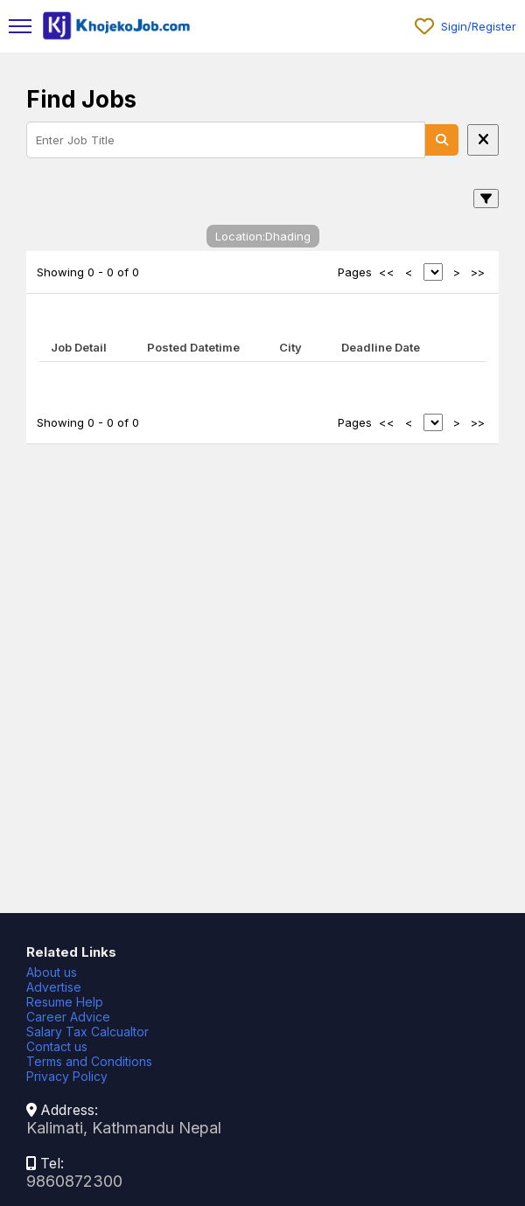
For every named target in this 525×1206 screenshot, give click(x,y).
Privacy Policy (67, 1076)
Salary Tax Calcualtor (87, 1031)
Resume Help (64, 1001)
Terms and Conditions (89, 1061)
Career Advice (68, 1016)
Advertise (53, 986)
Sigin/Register (478, 26)
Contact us (57, 1046)
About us (51, 972)
